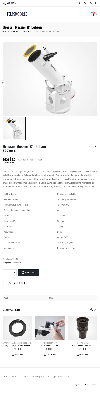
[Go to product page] (17, 328)
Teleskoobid (16, 263)
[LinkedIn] (96, 3)
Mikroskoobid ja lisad (25, 343)
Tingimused (78, 385)
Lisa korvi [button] (18, 355)
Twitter (10, 283)
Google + (19, 283)
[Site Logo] (17, 14)
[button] (91, 309)
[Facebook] (79, 3)
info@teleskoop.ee (71, 377)
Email (24, 283)
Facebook (5, 283)
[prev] (91, 146)
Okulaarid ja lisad (82, 343)
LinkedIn (15, 283)
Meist (87, 385)
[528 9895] (9, 3)
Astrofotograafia (9, 343)
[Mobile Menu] (5, 14)
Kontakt (94, 385)
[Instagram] (91, 3)
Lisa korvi (30, 273)
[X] (85, 3)
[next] (95, 146)
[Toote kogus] (10, 272)
